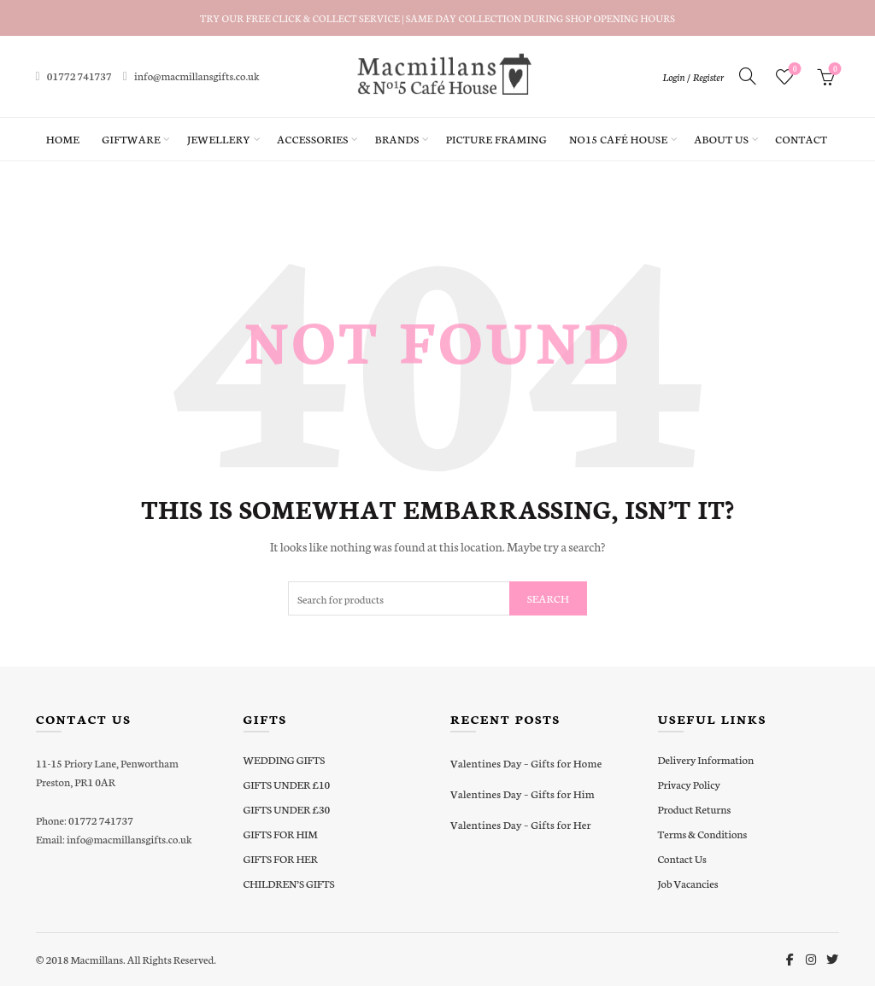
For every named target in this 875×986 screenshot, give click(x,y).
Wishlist (793, 69)
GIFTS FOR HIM (281, 833)
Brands (397, 138)
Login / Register (693, 77)
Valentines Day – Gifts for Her (520, 824)
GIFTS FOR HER (281, 858)
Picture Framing (496, 138)
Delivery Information (706, 759)
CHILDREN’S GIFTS (289, 883)
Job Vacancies (688, 883)
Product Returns (694, 809)
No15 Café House (618, 138)
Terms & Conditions (703, 833)
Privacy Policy (689, 784)
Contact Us (682, 858)
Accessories (312, 138)
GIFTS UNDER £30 (287, 809)
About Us (721, 138)
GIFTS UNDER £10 (287, 784)
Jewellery (218, 138)
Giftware (131, 138)
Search (548, 598)
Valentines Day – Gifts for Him (522, 793)
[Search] (747, 76)
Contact (801, 138)
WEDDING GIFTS (285, 759)
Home (62, 138)
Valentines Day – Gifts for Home (526, 763)
